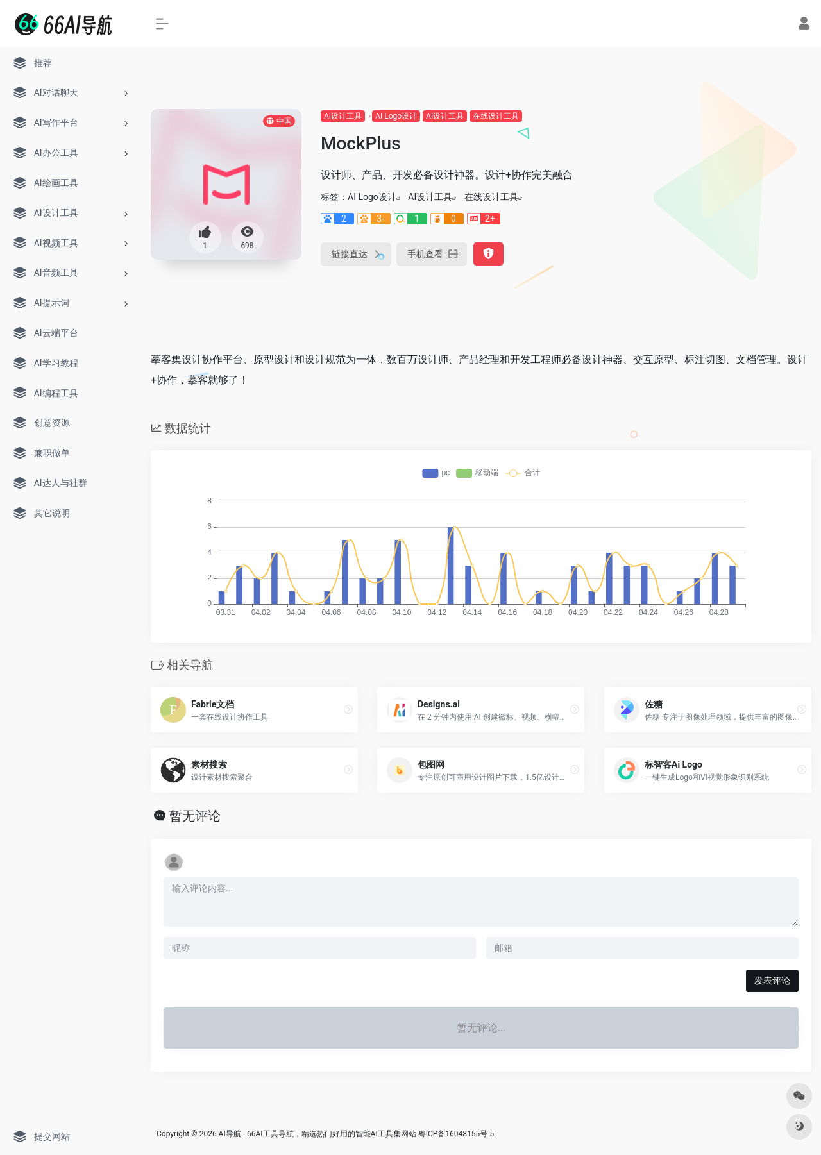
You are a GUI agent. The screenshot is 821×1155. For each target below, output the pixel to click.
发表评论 (772, 980)
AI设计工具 (343, 116)
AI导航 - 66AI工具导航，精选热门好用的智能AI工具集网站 (317, 1133)
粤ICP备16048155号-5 (456, 1133)
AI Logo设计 (396, 116)
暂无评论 (195, 815)
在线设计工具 (496, 116)
